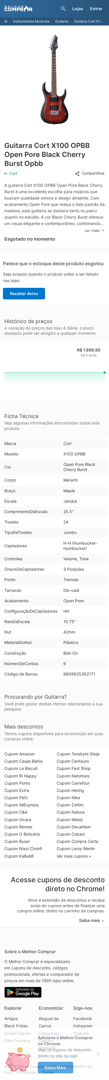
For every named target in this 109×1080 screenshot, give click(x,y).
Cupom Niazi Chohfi (23, 848)
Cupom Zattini (70, 804)
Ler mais (95, 230)
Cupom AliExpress (21, 804)
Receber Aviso (24, 293)
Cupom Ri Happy (20, 775)
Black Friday (16, 1025)
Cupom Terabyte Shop (78, 753)
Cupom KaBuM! (19, 856)
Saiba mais (92, 920)
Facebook (82, 1018)
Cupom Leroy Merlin (76, 848)
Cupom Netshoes (73, 775)
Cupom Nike (68, 797)
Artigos (11, 1018)
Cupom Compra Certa (77, 841)
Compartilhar (90, 173)
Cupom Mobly (70, 819)
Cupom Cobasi (71, 834)
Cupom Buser (17, 841)
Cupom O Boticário (22, 834)
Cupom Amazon (19, 753)
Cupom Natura (71, 812)
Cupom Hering (70, 790)
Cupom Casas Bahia (23, 761)
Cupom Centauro (73, 761)
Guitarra (61, 21)
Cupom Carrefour (73, 783)
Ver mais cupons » (74, 856)
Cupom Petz (16, 797)
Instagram (82, 1025)
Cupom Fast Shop (74, 768)
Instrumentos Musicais (31, 21)
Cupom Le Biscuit (20, 768)
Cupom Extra (16, 790)
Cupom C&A (15, 812)
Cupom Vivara (17, 819)
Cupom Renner (18, 826)
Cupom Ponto (17, 783)
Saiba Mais (55, 1067)
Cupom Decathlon (74, 826)
